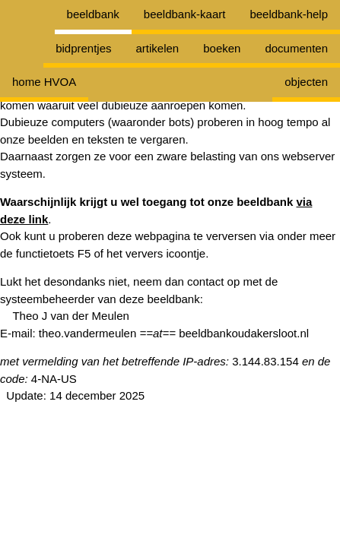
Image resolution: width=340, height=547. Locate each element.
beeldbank (93, 14)
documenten (296, 48)
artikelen (158, 48)
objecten (306, 81)
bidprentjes (83, 48)
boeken (221, 48)
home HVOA (44, 81)
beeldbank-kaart (185, 14)
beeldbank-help (288, 14)
